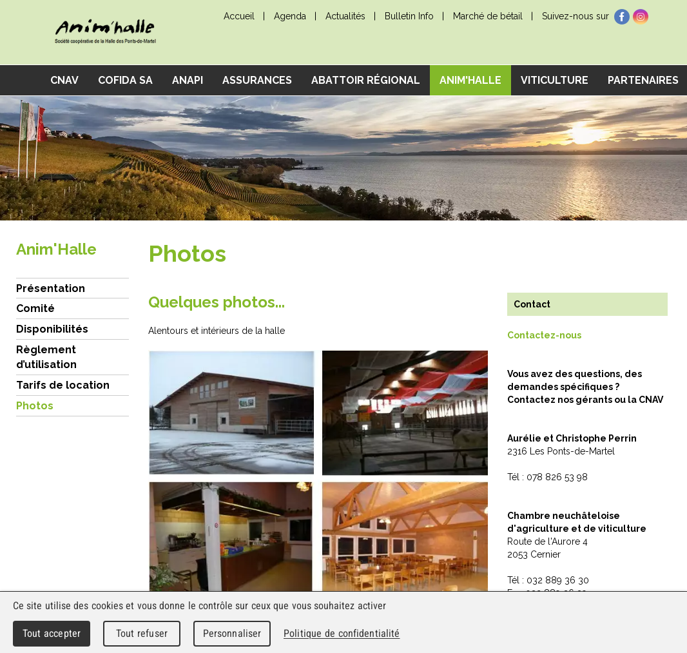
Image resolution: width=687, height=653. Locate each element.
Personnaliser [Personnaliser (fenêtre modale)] (232, 633)
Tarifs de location (63, 385)
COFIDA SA (125, 80)
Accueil (239, 16)
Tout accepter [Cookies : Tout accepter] (52, 633)
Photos (34, 406)
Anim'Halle (470, 80)
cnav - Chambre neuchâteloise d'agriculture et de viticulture (105, 32)
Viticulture (554, 80)
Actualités (345, 16)
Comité (35, 308)
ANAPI (187, 80)
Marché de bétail (488, 16)
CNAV (64, 80)
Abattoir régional (365, 80)
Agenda (290, 16)
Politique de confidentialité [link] (342, 633)
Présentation (50, 288)
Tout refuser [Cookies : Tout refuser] (142, 633)
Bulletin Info (409, 16)
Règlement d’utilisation (46, 357)
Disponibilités (52, 329)
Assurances (257, 80)
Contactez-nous (544, 335)
